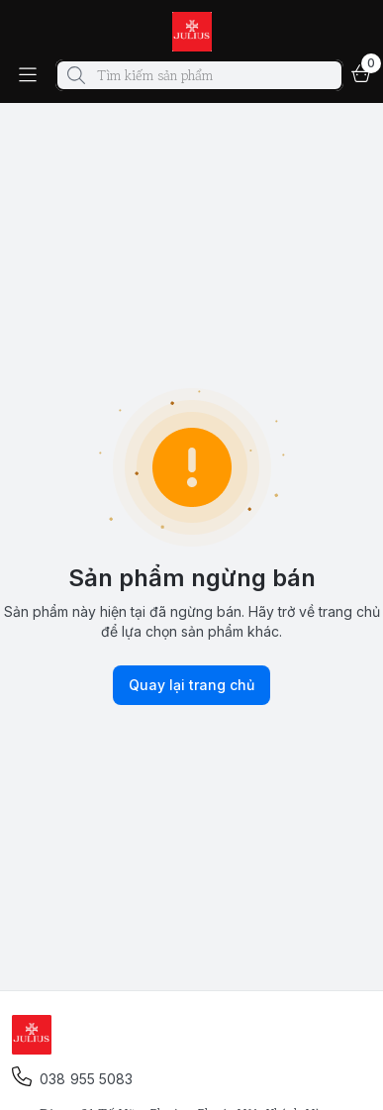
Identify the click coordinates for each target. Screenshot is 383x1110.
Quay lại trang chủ (191, 685)
